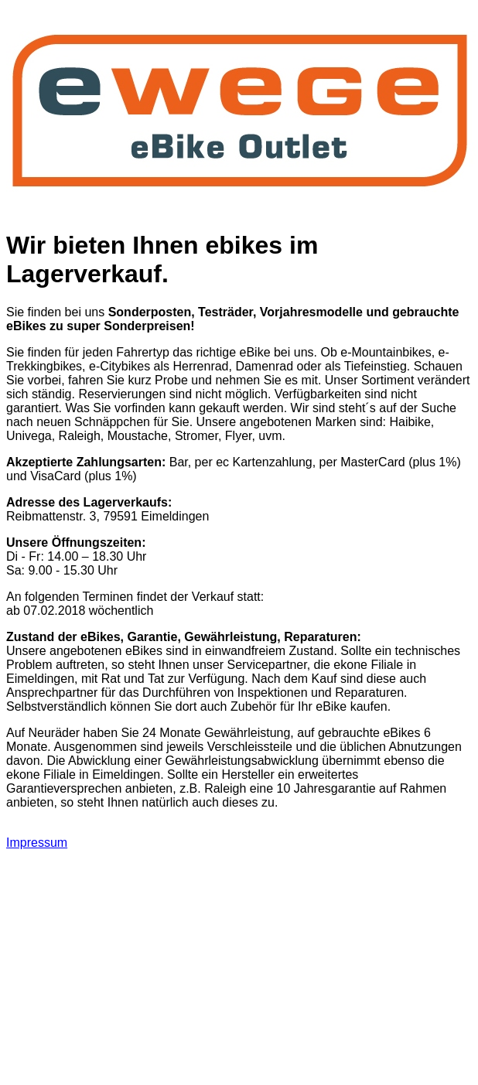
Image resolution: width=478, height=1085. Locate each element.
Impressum (36, 842)
